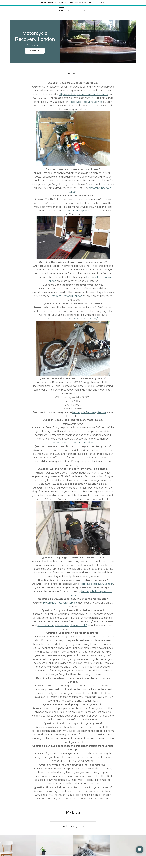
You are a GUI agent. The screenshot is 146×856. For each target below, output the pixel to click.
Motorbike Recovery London (66, 296)
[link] (35, 40)
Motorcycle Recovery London (96, 583)
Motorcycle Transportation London (82, 210)
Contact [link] (82, 10)
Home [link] (61, 10)
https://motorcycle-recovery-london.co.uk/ (83, 94)
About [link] (71, 10)
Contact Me (35, 51)
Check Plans (100, 2)
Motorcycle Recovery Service (85, 101)
